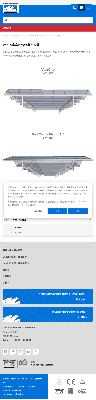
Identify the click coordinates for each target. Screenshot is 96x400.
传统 (51, 73)
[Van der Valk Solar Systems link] (59, 393)
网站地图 (31, 388)
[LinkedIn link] (6, 352)
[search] (48, 20)
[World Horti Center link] (82, 393)
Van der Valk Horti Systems (11, 8)
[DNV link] (59, 383)
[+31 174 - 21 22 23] (74, 7)
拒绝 (78, 211)
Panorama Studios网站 (13, 396)
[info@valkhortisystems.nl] (81, 7)
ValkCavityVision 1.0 (48, 134)
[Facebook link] (15, 352)
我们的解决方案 (17, 36)
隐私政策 (19, 197)
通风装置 (18, 233)
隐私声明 (6, 392)
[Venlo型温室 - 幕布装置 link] (48, 257)
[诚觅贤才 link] (48, 28)
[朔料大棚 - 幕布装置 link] (48, 250)
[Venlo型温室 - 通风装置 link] (48, 263)
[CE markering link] (70, 383)
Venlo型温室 (19, 220)
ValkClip (48, 69)
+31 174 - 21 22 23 (22, 340)
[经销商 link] (48, 270)
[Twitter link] (42, 352)
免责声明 (21, 388)
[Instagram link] (24, 352)
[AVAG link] (82, 383)
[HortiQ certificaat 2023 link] (70, 393)
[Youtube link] (33, 352)
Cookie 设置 (37, 211)
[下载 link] (48, 283)
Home (5, 36)
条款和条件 (16, 392)
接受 (57, 211)
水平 (51, 36)
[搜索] (6, 20)
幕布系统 (18, 227)
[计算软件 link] (48, 276)
